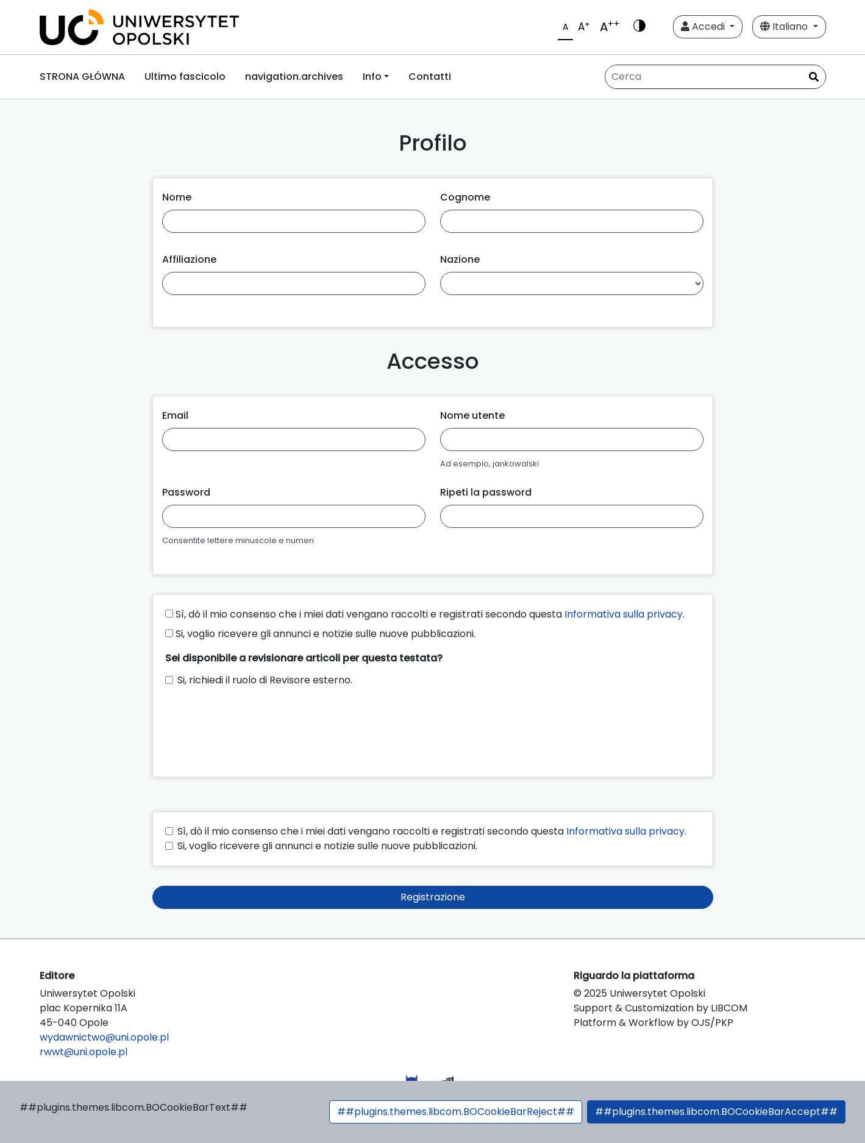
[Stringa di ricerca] (715, 76)
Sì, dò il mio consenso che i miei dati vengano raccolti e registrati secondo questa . (425, 614)
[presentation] (258, 726)
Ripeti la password (486, 492)
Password (186, 492)
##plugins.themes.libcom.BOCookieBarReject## (455, 1112)
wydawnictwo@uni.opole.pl (104, 1037)
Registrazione (432, 897)
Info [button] (372, 76)
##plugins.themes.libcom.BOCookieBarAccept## (716, 1112)
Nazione (460, 259)
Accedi (704, 27)
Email (175, 415)
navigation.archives (294, 76)
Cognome (465, 197)
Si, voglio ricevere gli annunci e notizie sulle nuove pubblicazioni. (320, 634)
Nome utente (472, 415)
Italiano (785, 27)
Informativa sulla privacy (623, 614)
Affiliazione (189, 259)
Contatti (429, 76)
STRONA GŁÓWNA (82, 76)
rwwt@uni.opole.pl (83, 1052)
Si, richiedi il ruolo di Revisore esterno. (264, 680)
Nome (176, 197)
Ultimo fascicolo (185, 76)
